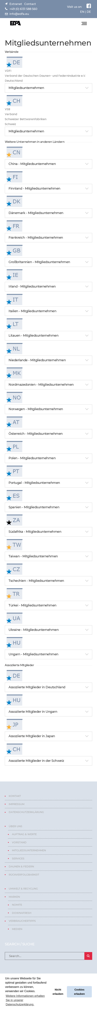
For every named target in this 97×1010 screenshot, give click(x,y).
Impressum (16, 804)
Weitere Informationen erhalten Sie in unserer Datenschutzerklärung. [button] (25, 1000)
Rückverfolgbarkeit (24, 874)
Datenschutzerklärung (26, 812)
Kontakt (15, 796)
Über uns (15, 826)
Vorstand (19, 842)
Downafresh (21, 913)
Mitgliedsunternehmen (29, 850)
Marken (14, 896)
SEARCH (88, 956)
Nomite (17, 904)
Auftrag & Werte (24, 834)
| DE (87, 11)
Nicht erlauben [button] (58, 991)
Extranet (15, 4)
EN (82, 11)
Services (18, 858)
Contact (30, 4)
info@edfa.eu (19, 14)
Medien (17, 929)
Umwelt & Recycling (23, 888)
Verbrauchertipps (22, 920)
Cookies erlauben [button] (79, 991)
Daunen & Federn (21, 866)
